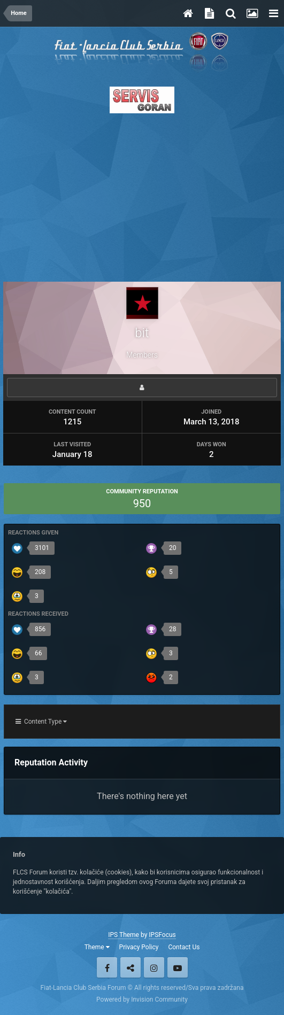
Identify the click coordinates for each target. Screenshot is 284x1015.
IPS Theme (123, 935)
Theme (97, 947)
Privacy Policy (139, 947)
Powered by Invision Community (142, 999)
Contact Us (183, 947)
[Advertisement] (142, 194)
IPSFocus (162, 935)
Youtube (177, 967)
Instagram (154, 967)
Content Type (41, 721)
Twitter (130, 967)
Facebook (107, 967)
